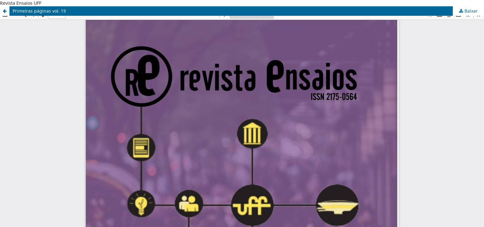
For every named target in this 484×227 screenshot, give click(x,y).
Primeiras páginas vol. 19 (39, 11)
